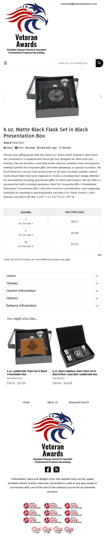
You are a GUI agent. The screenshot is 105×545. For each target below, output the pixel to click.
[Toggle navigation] (5, 63)
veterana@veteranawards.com (79, 3)
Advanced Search (79, 402)
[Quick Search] (75, 63)
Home (26, 402)
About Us (52, 402)
